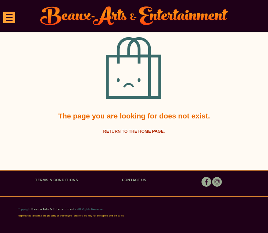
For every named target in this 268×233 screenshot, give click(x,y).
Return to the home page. (134, 131)
